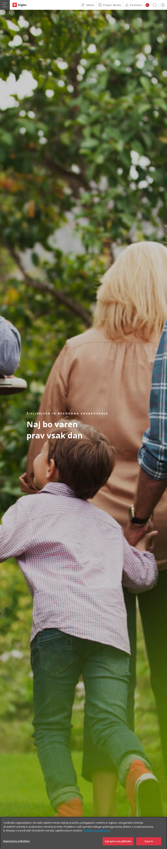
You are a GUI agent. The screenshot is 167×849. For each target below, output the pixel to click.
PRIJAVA (162, 4)
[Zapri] (160, 830)
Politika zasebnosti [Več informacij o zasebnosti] (97, 837)
